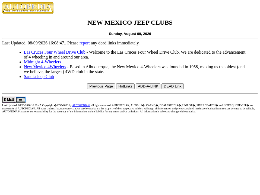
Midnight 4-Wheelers (42, 62)
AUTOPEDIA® (81, 105)
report (85, 43)
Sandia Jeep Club (39, 76)
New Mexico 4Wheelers (45, 66)
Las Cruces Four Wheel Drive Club (54, 52)
